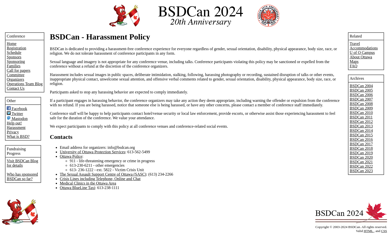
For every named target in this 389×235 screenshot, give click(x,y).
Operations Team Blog (25, 84)
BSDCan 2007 (361, 99)
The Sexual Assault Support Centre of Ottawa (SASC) (103, 174)
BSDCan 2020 (361, 157)
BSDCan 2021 (361, 162)
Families (13, 66)
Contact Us (16, 88)
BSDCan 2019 (361, 153)
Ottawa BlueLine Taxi (77, 188)
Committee (15, 75)
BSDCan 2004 (361, 86)
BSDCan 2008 (361, 104)
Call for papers (18, 70)
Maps (354, 61)
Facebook (17, 109)
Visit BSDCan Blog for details (22, 163)
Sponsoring (16, 61)
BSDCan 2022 (361, 166)
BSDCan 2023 (361, 171)
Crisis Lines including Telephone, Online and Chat (100, 179)
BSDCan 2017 (361, 144)
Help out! (14, 123)
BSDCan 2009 (361, 108)
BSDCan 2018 (361, 148)
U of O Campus (362, 52)
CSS (384, 231)
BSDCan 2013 (361, 126)
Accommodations (364, 48)
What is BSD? (18, 136)
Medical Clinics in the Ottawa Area (88, 183)
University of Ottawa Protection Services (92, 152)
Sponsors (14, 57)
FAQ (353, 66)
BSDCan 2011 (361, 117)
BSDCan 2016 (361, 139)
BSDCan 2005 (361, 90)
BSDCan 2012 (361, 121)
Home (11, 43)
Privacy (13, 132)
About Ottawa (361, 57)
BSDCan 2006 (361, 95)
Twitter (15, 114)
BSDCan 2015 (361, 135)
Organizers (15, 79)
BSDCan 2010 (361, 113)
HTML (369, 231)
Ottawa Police (71, 156)
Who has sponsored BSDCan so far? (22, 176)
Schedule (14, 52)
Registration (16, 48)
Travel (355, 43)
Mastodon (17, 119)
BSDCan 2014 (361, 130)
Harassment (16, 127)
